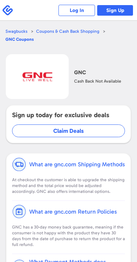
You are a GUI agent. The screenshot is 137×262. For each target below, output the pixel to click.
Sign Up (115, 10)
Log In (77, 10)
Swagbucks (16, 31)
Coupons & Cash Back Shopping (67, 31)
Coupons (19, 39)
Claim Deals (68, 130)
